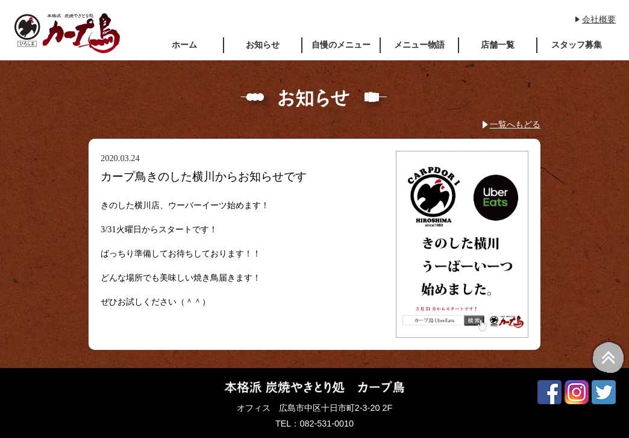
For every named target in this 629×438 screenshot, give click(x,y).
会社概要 (599, 19)
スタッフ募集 (576, 44)
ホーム (184, 44)
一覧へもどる (515, 124)
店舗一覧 (498, 44)
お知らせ (263, 44)
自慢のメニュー (341, 44)
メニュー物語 (419, 44)
